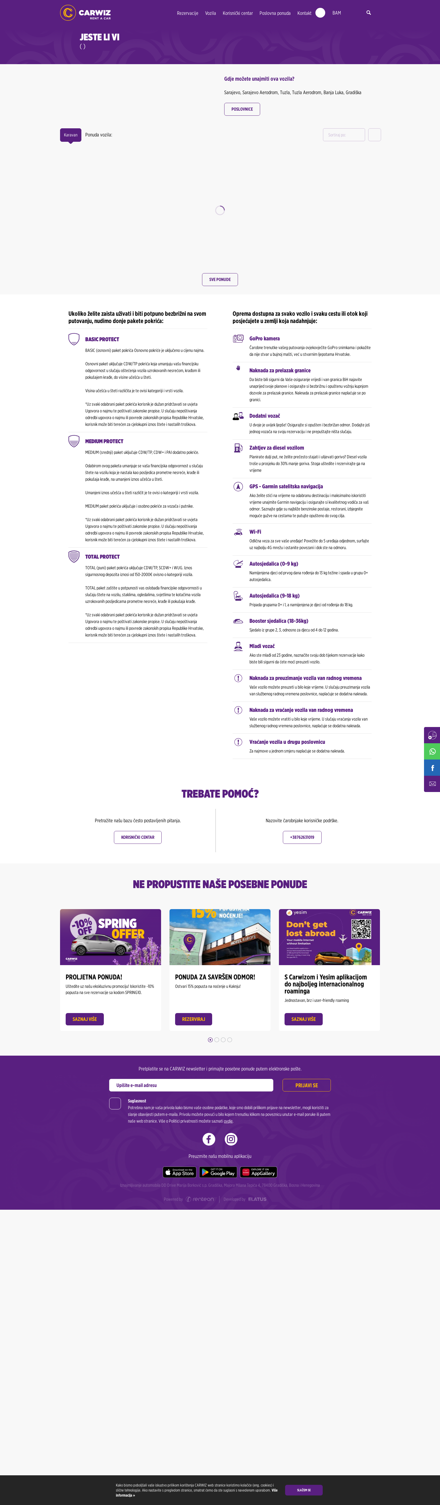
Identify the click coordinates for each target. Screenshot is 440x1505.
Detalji (145, 166)
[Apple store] (179, 1467)
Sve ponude (220, 574)
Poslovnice (242, 109)
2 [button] (216, 1335)
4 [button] (229, 1335)
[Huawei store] (258, 1467)
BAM (337, 13)
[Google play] (218, 1467)
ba (349, 13)
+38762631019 (302, 1132)
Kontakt (304, 13)
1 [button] (210, 1335)
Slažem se (304, 1490)
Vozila (210, 13)
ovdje (228, 1416)
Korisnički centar (238, 13)
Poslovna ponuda (275, 13)
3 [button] (223, 1335)
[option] (110, 199)
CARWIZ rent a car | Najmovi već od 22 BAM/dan (85, 13)
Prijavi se (306, 1380)
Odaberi (110, 269)
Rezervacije (187, 13)
